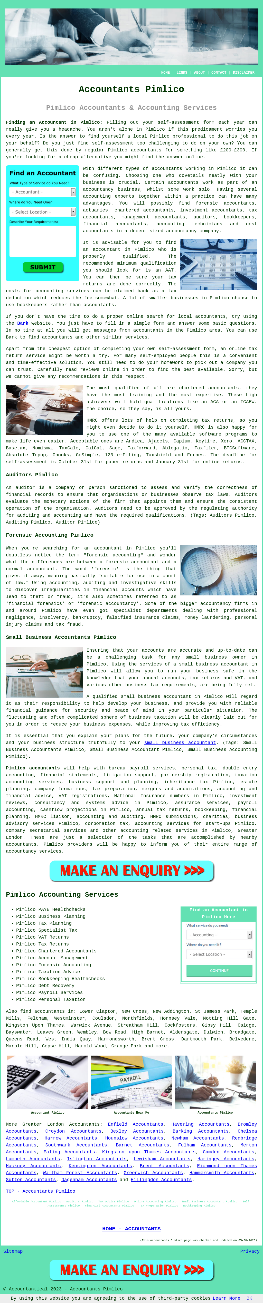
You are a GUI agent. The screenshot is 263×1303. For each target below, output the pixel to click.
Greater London (43, 1124)
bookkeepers (32, 304)
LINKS (181, 73)
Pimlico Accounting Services (62, 895)
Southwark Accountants (76, 1145)
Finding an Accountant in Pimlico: (54, 122)
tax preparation (113, 789)
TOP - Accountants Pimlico (40, 1191)
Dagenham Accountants (89, 1179)
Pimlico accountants (33, 768)
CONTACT (219, 73)
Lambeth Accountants (33, 1159)
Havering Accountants (200, 1124)
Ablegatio (174, 448)
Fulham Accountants (205, 1145)
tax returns (217, 420)
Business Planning (62, 916)
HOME (165, 73)
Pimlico (155, 129)
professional (189, 136)
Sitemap (13, 1251)
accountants (146, 150)
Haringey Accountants (226, 1159)
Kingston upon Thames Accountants (149, 1152)
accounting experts (108, 196)
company (236, 362)
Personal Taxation (62, 999)
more (161, 1046)
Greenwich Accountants (153, 1172)
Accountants (84, 1124)
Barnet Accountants (142, 1145)
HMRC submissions (173, 816)
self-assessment (178, 122)
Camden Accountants (229, 1152)
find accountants (42, 1011)
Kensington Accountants (100, 1166)
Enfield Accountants (135, 1124)
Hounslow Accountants (134, 1138)
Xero (226, 441)
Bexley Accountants (137, 1131)
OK (249, 1298)
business (94, 182)
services (136, 337)
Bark (22, 323)
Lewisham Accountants (162, 1159)
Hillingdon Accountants (161, 1179)
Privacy (250, 1251)
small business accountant (180, 742)
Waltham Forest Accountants (80, 1172)
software (210, 434)
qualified (135, 256)
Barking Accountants (201, 1131)
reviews (90, 369)
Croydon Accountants (73, 1131)
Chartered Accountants (67, 951)
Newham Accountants (198, 1138)
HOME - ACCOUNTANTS (131, 1229)
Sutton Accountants (31, 1179)
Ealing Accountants (69, 1152)
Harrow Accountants (71, 1138)
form (158, 323)
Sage (114, 448)
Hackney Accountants (33, 1166)
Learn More (226, 1298)
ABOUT (199, 73)
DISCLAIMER (244, 73)
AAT (169, 270)
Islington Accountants (97, 1159)
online (194, 157)
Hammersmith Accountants (222, 1172)
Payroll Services (60, 992)
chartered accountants (209, 388)
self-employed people (168, 355)
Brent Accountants (164, 1166)
